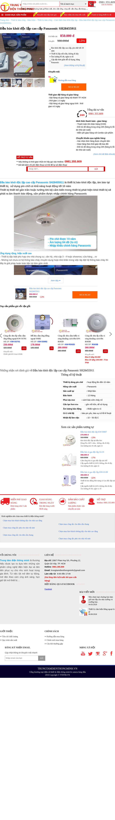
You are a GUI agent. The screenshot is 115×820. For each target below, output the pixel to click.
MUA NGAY (73, 87)
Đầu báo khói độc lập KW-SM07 (93, 432)
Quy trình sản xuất (9, 640)
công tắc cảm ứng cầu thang (74, 9)
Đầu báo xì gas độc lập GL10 (92, 452)
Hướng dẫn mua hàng (55, 636)
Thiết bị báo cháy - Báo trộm (23, 20)
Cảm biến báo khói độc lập (66, 20)
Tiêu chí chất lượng (10, 636)
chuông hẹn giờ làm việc (42, 9)
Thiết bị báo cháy (44, 20)
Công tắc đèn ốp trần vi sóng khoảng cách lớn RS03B (95, 339)
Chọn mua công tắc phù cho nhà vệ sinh (19, 528)
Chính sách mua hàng (55, 640)
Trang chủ (4, 20)
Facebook (48, 589)
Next (42, 85)
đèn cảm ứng (58, 9)
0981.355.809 (73, 161)
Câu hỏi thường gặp (55, 644)
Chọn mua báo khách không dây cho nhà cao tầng (22, 521)
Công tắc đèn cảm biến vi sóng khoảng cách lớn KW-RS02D (69, 339)
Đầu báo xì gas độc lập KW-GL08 (94, 472)
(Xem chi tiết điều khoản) (104, 154)
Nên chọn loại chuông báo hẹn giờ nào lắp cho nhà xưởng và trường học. (101, 599)
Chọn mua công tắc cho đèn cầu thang (74, 524)
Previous (3, 85)
